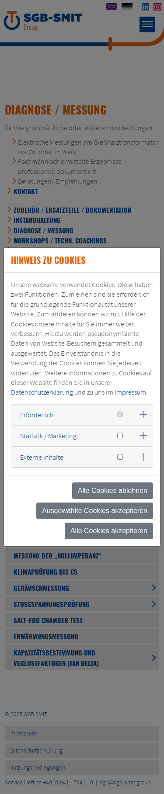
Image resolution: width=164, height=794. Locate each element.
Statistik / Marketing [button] (48, 435)
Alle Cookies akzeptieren (108, 530)
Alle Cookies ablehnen (112, 490)
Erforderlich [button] (36, 414)
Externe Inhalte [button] (41, 457)
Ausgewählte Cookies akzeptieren (94, 510)
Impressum (130, 392)
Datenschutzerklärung (42, 392)
